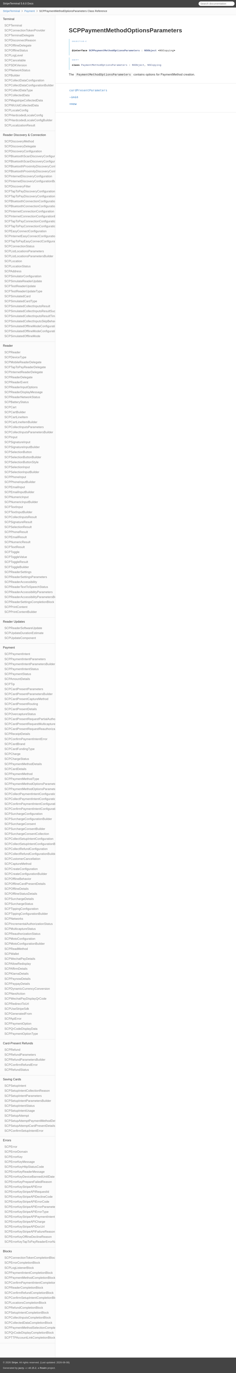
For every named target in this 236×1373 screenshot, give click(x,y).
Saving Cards (12, 1079)
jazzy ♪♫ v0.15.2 (27, 1368)
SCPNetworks (13, 918)
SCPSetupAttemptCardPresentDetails (29, 1125)
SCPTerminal (13, 25)
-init (75, 97)
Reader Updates (14, 621)
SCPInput (10, 437)
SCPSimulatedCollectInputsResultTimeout (32, 316)
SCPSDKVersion (15, 65)
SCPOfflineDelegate (18, 45)
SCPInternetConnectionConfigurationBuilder (34, 216)
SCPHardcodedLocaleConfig (23, 115)
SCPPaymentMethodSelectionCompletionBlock (36, 1327)
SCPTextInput (13, 507)
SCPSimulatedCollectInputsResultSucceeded (34, 311)
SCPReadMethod (16, 948)
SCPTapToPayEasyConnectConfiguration (32, 241)
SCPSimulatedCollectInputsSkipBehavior (31, 321)
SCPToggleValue (15, 557)
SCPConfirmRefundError (21, 1064)
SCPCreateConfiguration (21, 869)
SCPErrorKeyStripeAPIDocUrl (24, 1226)
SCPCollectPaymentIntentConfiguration (30, 794)
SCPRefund (12, 1049)
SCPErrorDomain (16, 1151)
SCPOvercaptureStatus (20, 714)
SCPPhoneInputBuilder (20, 482)
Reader (8, 345)
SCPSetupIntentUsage (19, 1110)
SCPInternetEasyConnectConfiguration (30, 236)
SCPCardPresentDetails (20, 709)
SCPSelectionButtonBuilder (22, 457)
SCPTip (9, 684)
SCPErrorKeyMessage (19, 1161)
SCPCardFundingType (19, 749)
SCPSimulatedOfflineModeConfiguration (31, 326)
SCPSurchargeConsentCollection (26, 833)
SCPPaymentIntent (17, 654)
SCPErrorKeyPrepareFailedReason (28, 1181)
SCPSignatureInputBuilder (22, 447)
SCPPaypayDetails (17, 983)
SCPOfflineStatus (16, 50)
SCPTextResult (14, 547)
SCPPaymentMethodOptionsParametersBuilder (36, 789)
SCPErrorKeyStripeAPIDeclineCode (28, 1196)
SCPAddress (12, 271)
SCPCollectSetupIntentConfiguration (28, 838)
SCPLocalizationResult (19, 125)
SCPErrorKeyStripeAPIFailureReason (29, 1231)
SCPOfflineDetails (16, 888)
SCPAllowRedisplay (17, 963)
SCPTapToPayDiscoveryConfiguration (29, 191)
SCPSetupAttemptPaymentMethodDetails (32, 1120)
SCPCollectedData (17, 95)
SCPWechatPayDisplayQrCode (25, 998)
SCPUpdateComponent (20, 638)
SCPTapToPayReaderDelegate (25, 367)
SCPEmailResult (15, 537)
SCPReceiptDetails (17, 733)
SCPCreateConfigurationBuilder (25, 873)
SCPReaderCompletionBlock (23, 1287)
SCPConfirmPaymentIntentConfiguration (31, 803)
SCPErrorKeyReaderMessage (24, 1171)
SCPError (10, 1146)
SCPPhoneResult (16, 532)
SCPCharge (12, 753)
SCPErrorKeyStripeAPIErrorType (26, 1211)
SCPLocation (13, 261)
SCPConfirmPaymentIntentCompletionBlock (33, 1282)
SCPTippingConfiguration (21, 908)
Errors (7, 1140)
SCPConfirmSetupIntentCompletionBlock (31, 1297)
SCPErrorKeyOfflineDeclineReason (28, 1236)
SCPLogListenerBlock (19, 1267)
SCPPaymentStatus (17, 674)
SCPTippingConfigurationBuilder (26, 913)
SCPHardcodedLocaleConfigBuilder (28, 120)
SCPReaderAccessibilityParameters (28, 592)
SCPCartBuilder (15, 412)
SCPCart (10, 407)
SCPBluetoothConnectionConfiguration (30, 201)
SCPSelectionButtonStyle (21, 462)
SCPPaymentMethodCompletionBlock (29, 1277)
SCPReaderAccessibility (20, 582)
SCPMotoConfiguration (19, 938)
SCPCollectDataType (18, 90)
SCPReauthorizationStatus (22, 933)
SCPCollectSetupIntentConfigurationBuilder (33, 844)
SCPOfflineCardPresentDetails (25, 883)
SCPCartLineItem (16, 417)
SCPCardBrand (14, 744)
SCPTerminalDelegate (19, 35)
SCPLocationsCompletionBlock (25, 1302)
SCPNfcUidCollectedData (21, 105)
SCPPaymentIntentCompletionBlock (28, 1272)
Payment (29, 11)
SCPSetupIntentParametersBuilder (27, 1100)
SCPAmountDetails (17, 679)
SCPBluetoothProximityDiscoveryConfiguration (35, 166)
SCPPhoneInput (15, 477)
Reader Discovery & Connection (24, 135)
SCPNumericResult (17, 542)
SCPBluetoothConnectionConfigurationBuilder (35, 206)
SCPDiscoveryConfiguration (23, 151)
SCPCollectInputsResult (20, 517)
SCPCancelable (15, 60)
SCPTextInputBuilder (18, 512)
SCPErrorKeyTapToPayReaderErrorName (32, 1241)
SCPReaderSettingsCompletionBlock (29, 602)
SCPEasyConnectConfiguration (25, 231)
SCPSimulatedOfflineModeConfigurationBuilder (36, 331)
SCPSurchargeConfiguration (23, 813)
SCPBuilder (12, 75)
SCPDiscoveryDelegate (20, 146)
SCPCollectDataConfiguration (24, 80)
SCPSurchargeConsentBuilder (24, 828)
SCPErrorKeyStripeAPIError (23, 1186)
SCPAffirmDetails (15, 968)
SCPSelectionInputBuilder (21, 472)
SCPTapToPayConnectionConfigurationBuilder (35, 226)
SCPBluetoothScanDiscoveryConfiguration (33, 156)
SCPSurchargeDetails (19, 898)
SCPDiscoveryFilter (17, 186)
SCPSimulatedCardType (20, 301)
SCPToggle (12, 552)
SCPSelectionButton (18, 452)
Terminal (8, 19)
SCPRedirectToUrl (16, 1003)
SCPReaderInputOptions (21, 387)
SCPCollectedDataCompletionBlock (28, 1322)
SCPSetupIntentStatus (19, 1105)
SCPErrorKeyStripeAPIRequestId (26, 1191)
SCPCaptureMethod (17, 863)
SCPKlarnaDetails (16, 973)
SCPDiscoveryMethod (19, 141)
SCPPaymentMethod (18, 774)
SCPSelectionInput (17, 467)
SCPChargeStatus (16, 758)
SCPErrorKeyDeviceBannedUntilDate (29, 1176)
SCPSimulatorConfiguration (22, 276)
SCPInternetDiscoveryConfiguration (28, 176)
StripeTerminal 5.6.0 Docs (18, 3)
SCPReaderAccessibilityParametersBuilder (33, 597)
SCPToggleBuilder (16, 567)
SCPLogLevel (13, 55)
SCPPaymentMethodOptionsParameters (31, 783)
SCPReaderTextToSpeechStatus (26, 586)
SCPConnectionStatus (19, 246)
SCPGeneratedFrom (18, 1013)
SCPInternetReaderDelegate (23, 372)
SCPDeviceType (15, 357)
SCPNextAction (14, 993)
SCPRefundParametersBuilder (24, 1059)
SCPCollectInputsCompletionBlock (27, 1317)
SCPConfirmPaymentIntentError (25, 739)
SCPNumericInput (16, 497)
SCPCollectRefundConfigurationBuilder (30, 853)
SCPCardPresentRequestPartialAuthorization (34, 719)
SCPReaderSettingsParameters (25, 577)
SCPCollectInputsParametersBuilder (28, 432)
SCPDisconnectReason (20, 40)
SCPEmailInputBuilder (19, 492)
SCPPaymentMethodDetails (23, 764)
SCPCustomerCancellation (22, 858)
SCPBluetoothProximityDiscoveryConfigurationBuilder (40, 171)
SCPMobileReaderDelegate (22, 362)
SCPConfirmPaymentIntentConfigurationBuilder (36, 808)
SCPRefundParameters (20, 1054)
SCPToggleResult (16, 561)
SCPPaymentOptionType (21, 1033)
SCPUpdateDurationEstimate (24, 633)
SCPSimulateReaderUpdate (23, 281)
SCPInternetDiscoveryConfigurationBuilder (33, 181)
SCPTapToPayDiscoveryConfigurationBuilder (34, 196)
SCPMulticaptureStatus (20, 928)
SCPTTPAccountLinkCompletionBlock (29, 1337)
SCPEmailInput (14, 487)
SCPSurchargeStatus (18, 903)
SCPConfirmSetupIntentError (24, 1130)
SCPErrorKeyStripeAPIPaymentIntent (29, 1216)
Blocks (7, 1251)
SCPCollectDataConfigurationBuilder (29, 85)
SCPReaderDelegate (18, 377)
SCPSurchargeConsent (20, 823)
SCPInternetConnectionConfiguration (29, 211)
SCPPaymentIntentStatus (21, 669)
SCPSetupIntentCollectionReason (27, 1090)
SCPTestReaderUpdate (20, 286)
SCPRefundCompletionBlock (23, 1307)
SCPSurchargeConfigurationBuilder (28, 819)
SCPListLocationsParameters (24, 251)
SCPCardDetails (15, 769)
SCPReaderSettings (18, 572)
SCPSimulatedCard (17, 296)
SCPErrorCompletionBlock (22, 1262)
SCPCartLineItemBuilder (20, 422)
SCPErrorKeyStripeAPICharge (24, 1221)
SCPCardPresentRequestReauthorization (32, 729)
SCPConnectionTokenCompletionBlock (30, 1257)
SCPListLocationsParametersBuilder (28, 256)
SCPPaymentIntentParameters (25, 659)
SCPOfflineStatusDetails (20, 893)
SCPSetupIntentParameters (23, 1095)
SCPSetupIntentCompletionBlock (26, 1312)
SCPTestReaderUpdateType (23, 291)
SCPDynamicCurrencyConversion (27, 988)
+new (74, 104)
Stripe (14, 1362)
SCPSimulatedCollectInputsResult (27, 306)
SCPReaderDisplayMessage (23, 392)
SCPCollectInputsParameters (24, 427)
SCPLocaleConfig (16, 110)
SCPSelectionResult (18, 527)
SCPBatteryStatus (16, 402)
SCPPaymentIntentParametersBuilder (29, 664)
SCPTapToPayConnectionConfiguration (30, 221)
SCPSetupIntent (15, 1085)
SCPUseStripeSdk (16, 1008)
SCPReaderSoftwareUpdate (23, 628)
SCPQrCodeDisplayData (20, 1028)
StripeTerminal (11, 11)
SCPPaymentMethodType (21, 778)
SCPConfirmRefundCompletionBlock (29, 1292)
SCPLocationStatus (17, 266)
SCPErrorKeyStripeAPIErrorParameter (30, 1206)
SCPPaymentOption (17, 1023)
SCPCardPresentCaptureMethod (26, 699)
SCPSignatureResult (18, 522)
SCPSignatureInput (17, 442)
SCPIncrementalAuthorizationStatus (28, 923)
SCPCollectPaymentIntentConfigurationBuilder (35, 799)
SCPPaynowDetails (17, 978)
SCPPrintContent (15, 607)
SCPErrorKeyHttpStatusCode (24, 1166)
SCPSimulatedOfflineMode (22, 336)
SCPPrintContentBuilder (20, 611)
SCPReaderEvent (16, 382)
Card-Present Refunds (18, 1043)
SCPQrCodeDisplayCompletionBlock (29, 1332)
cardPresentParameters (89, 90)
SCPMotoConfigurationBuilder (24, 943)
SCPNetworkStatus (17, 70)
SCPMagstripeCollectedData (23, 100)
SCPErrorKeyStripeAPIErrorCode (26, 1201)
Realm (43, 1368)
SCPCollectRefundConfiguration (26, 848)
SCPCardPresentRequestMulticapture (29, 724)
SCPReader (12, 352)
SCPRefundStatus (16, 1069)
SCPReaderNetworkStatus (22, 397)
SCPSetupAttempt (16, 1115)
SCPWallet (11, 953)
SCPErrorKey (13, 1156)
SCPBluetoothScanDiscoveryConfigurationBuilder (37, 161)
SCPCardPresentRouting (21, 704)
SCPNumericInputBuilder (21, 502)
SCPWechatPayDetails (19, 958)
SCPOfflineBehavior (17, 878)
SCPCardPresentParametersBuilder (28, 694)
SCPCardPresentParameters (23, 689)
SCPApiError (13, 1018)
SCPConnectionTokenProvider (24, 30)
